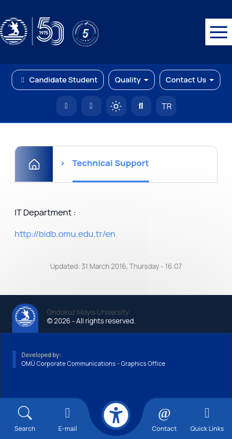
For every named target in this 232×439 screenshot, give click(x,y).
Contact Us (190, 79)
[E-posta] (91, 106)
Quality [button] (131, 79)
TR (166, 105)
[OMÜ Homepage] (66, 106)
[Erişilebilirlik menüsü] (116, 415)
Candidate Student (57, 79)
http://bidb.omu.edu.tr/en (64, 234)
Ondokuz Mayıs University (88, 312)
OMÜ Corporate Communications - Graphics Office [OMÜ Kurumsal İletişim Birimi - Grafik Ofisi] (93, 363)
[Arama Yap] (141, 106)
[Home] (34, 164)
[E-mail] (67, 419)
